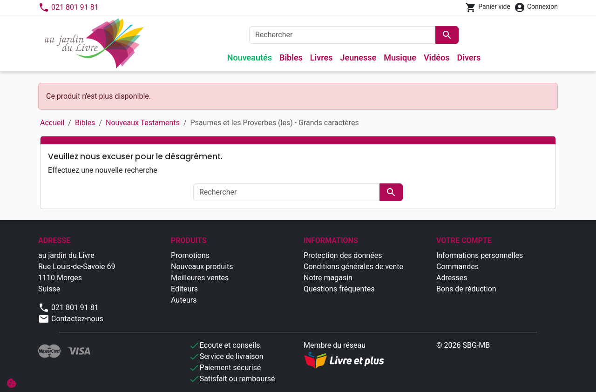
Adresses (451, 277)
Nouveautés (249, 57)
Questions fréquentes (339, 288)
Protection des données (343, 255)
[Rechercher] (342, 35)
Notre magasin (328, 277)
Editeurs (184, 288)
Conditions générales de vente (353, 266)
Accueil (52, 122)
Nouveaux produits (202, 266)
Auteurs (183, 300)
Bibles (291, 57)
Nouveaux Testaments (143, 122)
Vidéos (437, 57)
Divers (469, 57)
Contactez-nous (70, 318)
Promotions (190, 255)
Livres (321, 57)
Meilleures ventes (200, 277)
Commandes (457, 266)
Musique (400, 57)
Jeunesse (358, 57)
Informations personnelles (479, 255)
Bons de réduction (466, 288)
